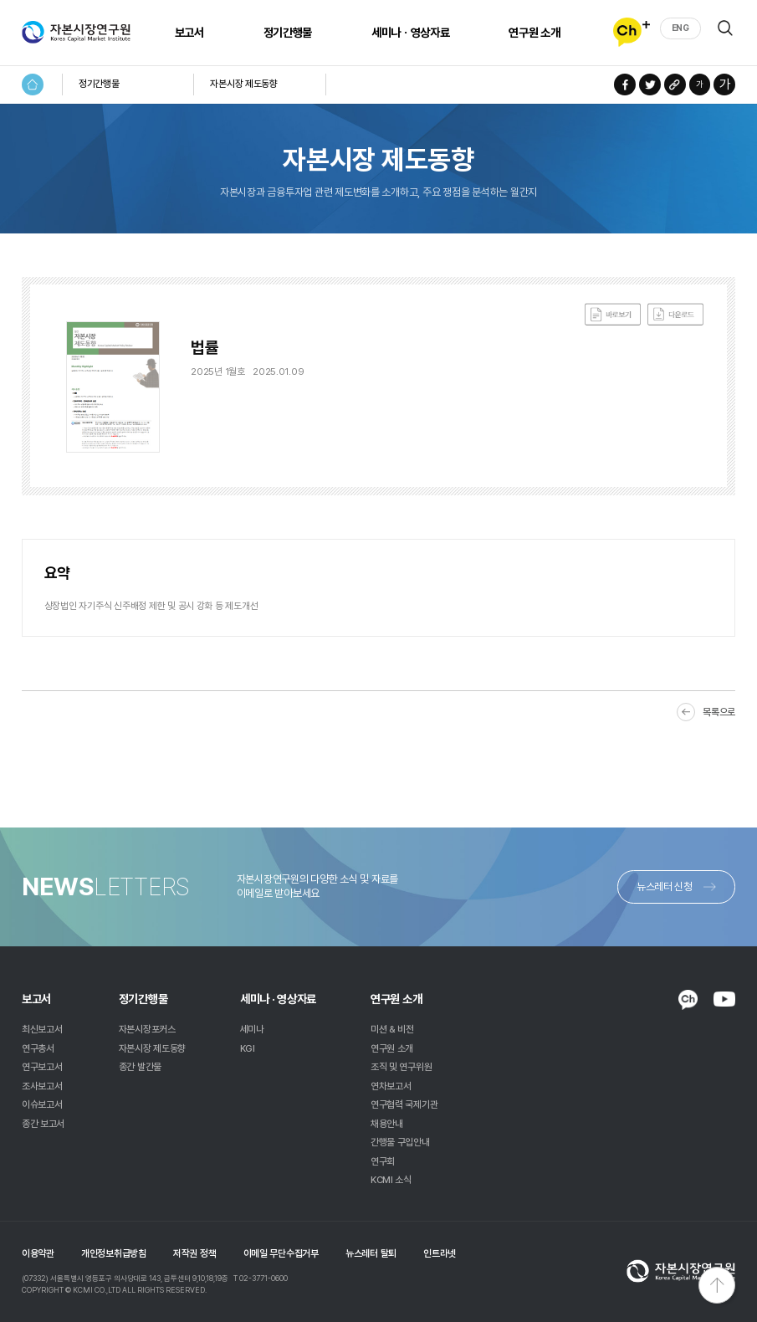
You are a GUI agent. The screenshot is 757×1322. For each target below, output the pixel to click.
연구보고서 (42, 1067)
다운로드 (675, 314)
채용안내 (387, 1124)
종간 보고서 (43, 1124)
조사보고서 (42, 1086)
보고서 (189, 32)
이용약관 (38, 1253)
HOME (32, 84)
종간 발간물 (140, 1067)
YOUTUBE (724, 999)
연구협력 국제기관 (404, 1104)
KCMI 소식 (391, 1180)
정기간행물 (287, 32)
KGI (247, 1048)
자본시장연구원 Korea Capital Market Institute (76, 32)
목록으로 (719, 712)
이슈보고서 (42, 1104)
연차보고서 (391, 1086)
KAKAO (688, 1000)
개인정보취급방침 (113, 1253)
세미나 (252, 1029)
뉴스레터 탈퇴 (370, 1253)
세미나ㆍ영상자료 (410, 32)
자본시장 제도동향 (243, 84)
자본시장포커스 (147, 1029)
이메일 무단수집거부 (281, 1253)
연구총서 (38, 1048)
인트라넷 (439, 1253)
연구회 (383, 1161)
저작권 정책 (194, 1253)
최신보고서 (42, 1029)
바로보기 (612, 314)
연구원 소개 (534, 32)
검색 (725, 27)
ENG (680, 28)
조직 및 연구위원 (401, 1067)
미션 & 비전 (392, 1029)
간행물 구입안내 (400, 1142)
